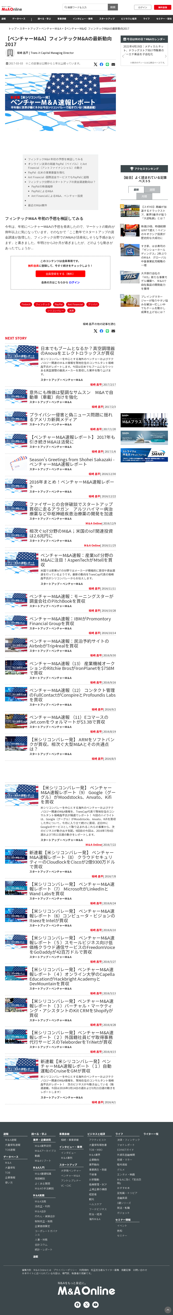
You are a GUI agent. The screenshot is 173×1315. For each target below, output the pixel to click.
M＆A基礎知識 (43, 1173)
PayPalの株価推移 (42, 186)
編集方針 (26, 1270)
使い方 (9, 1182)
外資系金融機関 (126, 1154)
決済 (71, 310)
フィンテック (42, 304)
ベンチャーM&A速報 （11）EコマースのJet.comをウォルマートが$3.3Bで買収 (68, 719)
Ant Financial (75, 304)
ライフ (146, 18)
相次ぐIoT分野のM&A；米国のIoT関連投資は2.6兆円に (71, 533)
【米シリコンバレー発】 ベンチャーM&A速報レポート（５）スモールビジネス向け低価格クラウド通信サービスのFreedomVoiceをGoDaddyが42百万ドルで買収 (72, 944)
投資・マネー (124, 1159)
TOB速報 (10, 1149)
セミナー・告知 (164, 18)
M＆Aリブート (43, 1160)
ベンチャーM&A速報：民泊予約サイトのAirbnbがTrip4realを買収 (69, 643)
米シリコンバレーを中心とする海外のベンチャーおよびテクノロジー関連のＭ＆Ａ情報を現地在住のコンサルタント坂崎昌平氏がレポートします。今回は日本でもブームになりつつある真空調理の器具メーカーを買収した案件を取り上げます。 (77, 366)
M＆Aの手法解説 (44, 1188)
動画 (37, 1155)
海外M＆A (94, 1219)
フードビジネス (98, 1209)
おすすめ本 (123, 1188)
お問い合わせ (140, 1270)
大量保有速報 (12, 1145)
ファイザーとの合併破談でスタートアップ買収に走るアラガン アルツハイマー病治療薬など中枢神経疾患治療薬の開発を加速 (71, 509)
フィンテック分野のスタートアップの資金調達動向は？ (62, 182)
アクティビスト (97, 1139)
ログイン (142, 7)
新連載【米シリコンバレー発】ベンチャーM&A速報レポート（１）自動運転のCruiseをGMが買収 (76, 1066)
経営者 (93, 1194)
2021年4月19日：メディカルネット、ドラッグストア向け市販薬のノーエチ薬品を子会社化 (143, 50)
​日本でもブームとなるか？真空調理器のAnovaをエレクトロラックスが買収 (78, 350)
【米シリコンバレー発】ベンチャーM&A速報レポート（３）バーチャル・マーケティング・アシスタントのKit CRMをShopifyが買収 (71, 1008)
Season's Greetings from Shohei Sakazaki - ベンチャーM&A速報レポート (72, 461)
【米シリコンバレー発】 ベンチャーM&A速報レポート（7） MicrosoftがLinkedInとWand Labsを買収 (72, 888)
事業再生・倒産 (98, 1169)
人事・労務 (41, 1239)
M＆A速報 (10, 1139)
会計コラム (41, 1244)
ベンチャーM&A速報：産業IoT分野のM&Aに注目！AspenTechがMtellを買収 (77, 560)
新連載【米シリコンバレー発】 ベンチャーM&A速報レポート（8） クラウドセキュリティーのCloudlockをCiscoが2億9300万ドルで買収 (72, 859)
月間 (144, 196)
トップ (12, 28)
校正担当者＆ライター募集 (105, 1270)
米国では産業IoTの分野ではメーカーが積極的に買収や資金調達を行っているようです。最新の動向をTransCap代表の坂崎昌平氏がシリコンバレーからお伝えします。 (78, 574)
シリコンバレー (55, 310)
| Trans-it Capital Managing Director (51, 53)
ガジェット (123, 1213)
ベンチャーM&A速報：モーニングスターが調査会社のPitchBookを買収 (71, 598)
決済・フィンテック (128, 1139)
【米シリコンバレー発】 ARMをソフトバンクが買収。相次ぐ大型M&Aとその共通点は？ (72, 744)
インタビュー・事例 (83, 18)
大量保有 (10, 1167)
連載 (35, 1256)
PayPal (59, 304)
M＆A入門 (38, 1167)
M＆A (8, 1162)
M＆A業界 (94, 1154)
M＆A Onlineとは (42, 1270)
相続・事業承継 (70, 1139)
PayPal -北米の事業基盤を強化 (46, 172)
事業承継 (61, 18)
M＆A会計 (40, 1211)
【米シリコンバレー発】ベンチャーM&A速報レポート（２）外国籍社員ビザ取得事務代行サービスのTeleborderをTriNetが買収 (71, 1037)
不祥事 (93, 1174)
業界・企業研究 (42, 1139)
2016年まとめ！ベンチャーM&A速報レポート (71, 484)
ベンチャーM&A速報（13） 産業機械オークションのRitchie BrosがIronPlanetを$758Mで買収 (72, 668)
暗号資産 (122, 1164)
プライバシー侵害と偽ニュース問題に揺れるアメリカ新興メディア (71, 416)
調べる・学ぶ (44, 18)
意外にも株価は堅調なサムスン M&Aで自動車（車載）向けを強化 (71, 394)
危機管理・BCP (98, 1184)
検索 (113, 7)
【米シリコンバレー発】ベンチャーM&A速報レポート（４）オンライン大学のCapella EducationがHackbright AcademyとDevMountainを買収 (72, 976)
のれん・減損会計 (45, 1216)
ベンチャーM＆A (51, 28)
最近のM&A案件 (37, 205)
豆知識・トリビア (127, 1193)
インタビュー (68, 1152)
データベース (18, 18)
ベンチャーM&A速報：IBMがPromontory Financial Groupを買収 (70, 620)
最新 (136, 189)
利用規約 (84, 1270)
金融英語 (122, 1198)
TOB (7, 1172)
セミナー (122, 1235)
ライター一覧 (150, 1134)
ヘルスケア (95, 1204)
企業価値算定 (42, 1226)
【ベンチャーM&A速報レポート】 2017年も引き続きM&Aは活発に (72, 439)
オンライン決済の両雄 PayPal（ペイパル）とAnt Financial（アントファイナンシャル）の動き (57, 166)
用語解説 (40, 1178)
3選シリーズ (124, 1203)
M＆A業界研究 (43, 1146)
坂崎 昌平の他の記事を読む (99, 324)
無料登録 (162, 7)
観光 (91, 1199)
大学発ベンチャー (71, 1170)
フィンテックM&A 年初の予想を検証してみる (55, 159)
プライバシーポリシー (65, 1270)
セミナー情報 (123, 1219)
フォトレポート (126, 1145)
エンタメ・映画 (126, 1174)
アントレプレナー (71, 1180)
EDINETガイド (125, 1149)
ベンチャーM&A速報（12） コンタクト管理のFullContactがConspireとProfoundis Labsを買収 (72, 695)
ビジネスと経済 (129, 18)
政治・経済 (95, 1214)
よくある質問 (42, 1183)
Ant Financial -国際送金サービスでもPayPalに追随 (58, 177)
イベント (122, 1225)
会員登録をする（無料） (60, 274)
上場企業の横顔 (98, 1189)
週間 (152, 189)
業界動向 (94, 1164)
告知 (119, 1230)
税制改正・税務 (44, 1221)
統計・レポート (44, 1249)
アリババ (92, 304)
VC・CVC (66, 1185)
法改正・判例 (42, 1206)
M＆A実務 (38, 1195)
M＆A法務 (40, 1201)
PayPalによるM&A (42, 191)
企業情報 (10, 1177)
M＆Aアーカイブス (45, 1150)
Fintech (26, 304)
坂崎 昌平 (22, 53)
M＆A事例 (66, 1157)
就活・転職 (123, 1207)
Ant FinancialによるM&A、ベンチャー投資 (57, 196)
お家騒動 (94, 1179)
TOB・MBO (95, 1149)
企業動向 (94, 1159)
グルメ (121, 1169)
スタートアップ (107, 18)
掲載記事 (126, 1270)
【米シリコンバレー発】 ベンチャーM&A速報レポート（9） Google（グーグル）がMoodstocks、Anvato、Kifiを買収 (78, 794)
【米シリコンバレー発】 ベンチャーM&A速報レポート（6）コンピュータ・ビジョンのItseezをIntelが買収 (72, 915)
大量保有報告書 (98, 1145)
